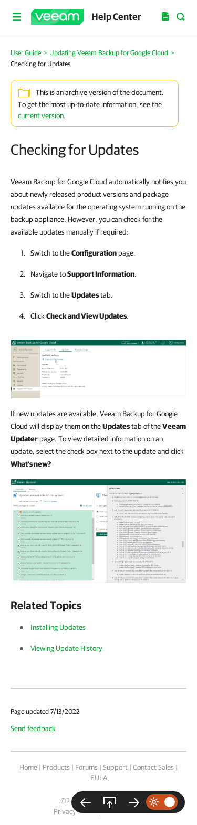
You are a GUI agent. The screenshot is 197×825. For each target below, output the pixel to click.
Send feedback (33, 728)
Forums (86, 767)
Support (115, 767)
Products (56, 767)
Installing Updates (58, 627)
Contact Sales (153, 767)
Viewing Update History (66, 648)
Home (28, 767)
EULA (98, 778)
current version (41, 115)
